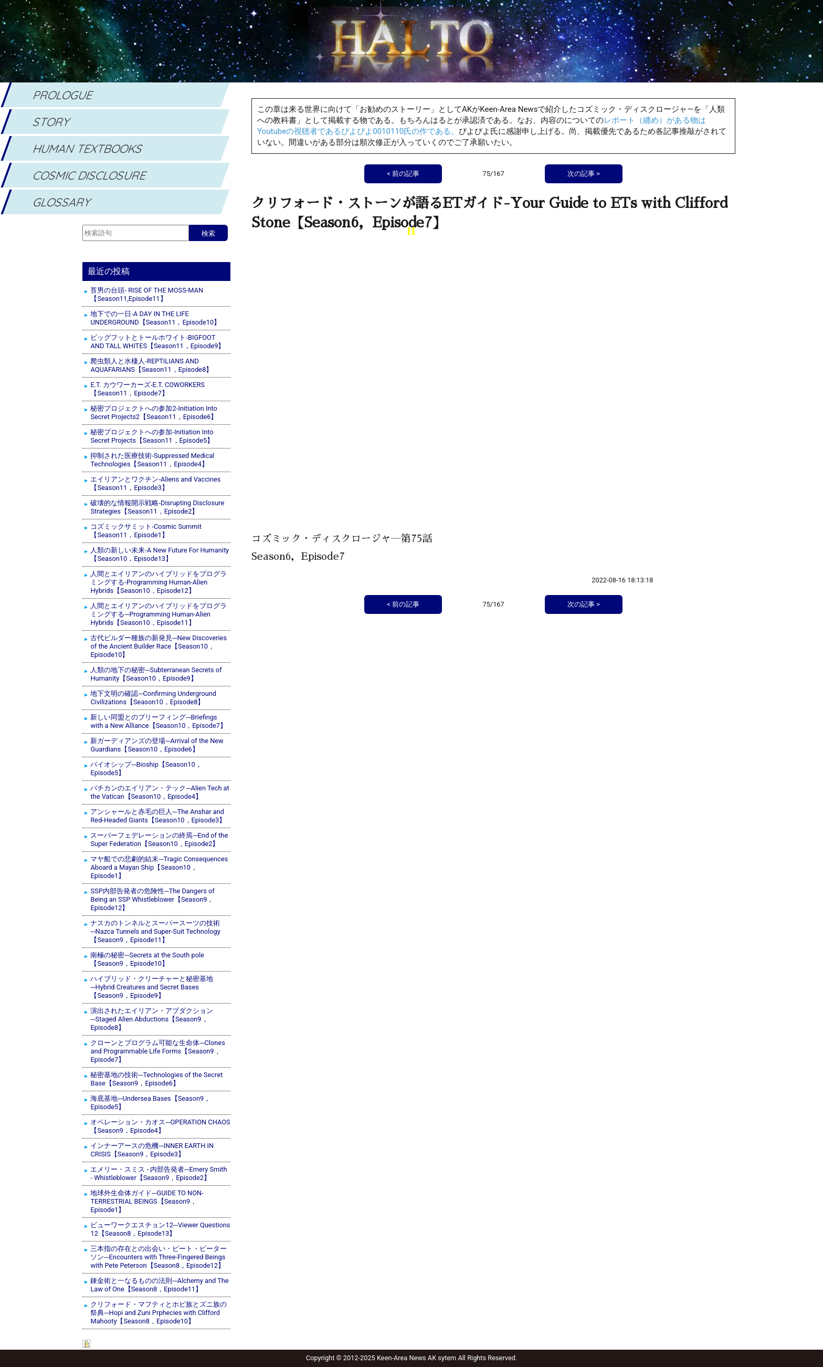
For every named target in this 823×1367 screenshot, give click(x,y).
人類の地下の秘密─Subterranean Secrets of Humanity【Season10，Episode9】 (155, 674)
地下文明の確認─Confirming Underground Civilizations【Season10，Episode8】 (153, 698)
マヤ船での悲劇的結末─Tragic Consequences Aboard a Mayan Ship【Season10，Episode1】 (159, 867)
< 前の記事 (403, 604)
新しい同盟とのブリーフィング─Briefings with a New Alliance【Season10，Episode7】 (158, 721)
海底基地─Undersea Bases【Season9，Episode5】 (150, 1102)
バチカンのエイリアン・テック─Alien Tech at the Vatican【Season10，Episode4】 (159, 792)
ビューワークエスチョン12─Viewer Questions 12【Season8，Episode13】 (160, 1229)
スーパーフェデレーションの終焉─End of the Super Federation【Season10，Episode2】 (159, 839)
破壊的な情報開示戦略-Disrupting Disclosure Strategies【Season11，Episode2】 (157, 507)
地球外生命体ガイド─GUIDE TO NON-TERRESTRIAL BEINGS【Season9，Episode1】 (146, 1201)
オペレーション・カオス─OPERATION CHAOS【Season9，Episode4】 (160, 1126)
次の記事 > (583, 604)
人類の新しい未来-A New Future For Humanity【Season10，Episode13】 (159, 554)
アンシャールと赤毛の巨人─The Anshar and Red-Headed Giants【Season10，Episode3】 (158, 816)
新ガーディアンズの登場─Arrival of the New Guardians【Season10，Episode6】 (156, 745)
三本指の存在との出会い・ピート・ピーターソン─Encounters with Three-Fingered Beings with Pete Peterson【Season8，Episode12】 (158, 1257)
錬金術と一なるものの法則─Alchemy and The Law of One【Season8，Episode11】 (159, 1285)
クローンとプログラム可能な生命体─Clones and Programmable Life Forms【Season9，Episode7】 (157, 1051)
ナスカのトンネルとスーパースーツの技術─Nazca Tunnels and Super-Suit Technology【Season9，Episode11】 (155, 931)
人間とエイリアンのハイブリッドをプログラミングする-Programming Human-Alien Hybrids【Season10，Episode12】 (158, 582)
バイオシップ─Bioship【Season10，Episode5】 (146, 768)
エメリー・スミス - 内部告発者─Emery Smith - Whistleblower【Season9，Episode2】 (158, 1173)
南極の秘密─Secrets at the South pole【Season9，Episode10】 (147, 959)
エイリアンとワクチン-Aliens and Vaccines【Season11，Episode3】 (155, 483)
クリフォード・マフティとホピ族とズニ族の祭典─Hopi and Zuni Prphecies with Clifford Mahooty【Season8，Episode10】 (158, 1312)
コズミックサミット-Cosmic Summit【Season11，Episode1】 (145, 531)
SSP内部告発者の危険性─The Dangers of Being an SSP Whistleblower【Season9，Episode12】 (152, 899)
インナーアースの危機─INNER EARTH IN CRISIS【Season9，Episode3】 (152, 1150)
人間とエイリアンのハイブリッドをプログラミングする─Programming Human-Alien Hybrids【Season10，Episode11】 (158, 614)
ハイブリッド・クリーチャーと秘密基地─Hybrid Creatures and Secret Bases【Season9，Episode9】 (151, 987)
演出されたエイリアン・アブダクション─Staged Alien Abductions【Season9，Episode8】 (151, 1019)
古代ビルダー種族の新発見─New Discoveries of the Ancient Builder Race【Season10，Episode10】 (158, 646)
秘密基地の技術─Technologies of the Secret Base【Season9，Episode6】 (156, 1079)
